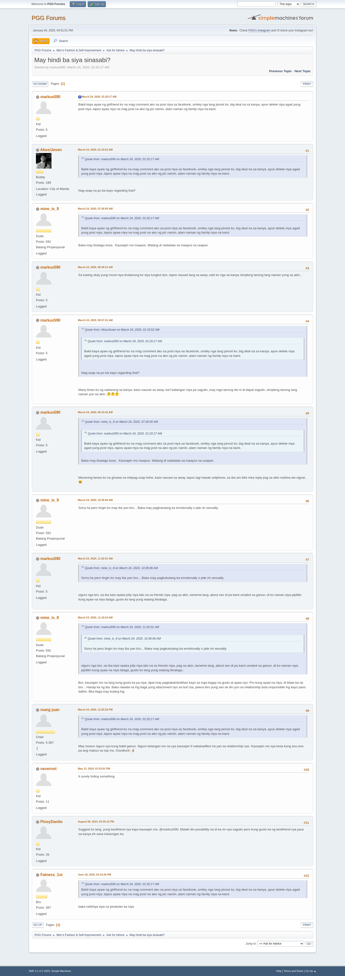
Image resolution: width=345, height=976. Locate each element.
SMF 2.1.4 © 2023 (39, 971)
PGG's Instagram (259, 30)
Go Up (37, 924)
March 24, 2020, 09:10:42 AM (95, 412)
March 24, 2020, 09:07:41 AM (95, 320)
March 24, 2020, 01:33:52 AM (95, 149)
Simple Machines (61, 971)
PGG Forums (48, 18)
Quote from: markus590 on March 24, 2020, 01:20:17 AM (122, 159)
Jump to (251, 943)
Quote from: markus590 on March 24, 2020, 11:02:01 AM (122, 627)
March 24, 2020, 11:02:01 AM (95, 558)
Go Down (40, 83)
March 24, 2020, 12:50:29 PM (95, 709)
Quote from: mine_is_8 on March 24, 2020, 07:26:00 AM (121, 421)
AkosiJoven (51, 150)
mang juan (49, 710)
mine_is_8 (49, 209)
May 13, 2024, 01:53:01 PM (94, 768)
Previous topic (280, 71)
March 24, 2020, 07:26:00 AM (95, 208)
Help (279, 971)
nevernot (48, 769)
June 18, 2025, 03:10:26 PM (94, 874)
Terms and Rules (293, 971)
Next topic (303, 71)
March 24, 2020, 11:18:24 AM (95, 617)
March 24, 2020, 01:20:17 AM (99, 96)
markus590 (50, 97)
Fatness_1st (51, 875)
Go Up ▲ (310, 971)
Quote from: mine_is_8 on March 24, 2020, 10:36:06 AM (121, 568)
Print (307, 83)
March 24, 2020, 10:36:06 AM (95, 500)
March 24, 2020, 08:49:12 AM (95, 267)
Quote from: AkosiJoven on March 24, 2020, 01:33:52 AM (122, 329)
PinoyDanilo (51, 822)
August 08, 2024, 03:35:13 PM (96, 821)
